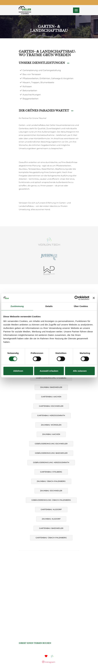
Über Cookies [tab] (81, 306)
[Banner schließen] (94, 298)
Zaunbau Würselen (51, 425)
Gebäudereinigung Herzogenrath (51, 462)
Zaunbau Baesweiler (51, 387)
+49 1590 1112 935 (30, 639)
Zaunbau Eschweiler (51, 491)
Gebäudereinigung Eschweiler (51, 444)
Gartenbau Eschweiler (51, 406)
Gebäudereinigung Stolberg (51, 378)
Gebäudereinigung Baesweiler (51, 453)
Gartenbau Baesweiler (51, 528)
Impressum (35, 293)
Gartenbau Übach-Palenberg (51, 538)
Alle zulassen (80, 371)
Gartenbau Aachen (51, 397)
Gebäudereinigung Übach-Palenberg (51, 500)
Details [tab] (49, 306)
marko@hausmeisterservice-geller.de (37, 627)
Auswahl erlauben (49, 371)
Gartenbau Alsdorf (51, 509)
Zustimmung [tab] (17, 306)
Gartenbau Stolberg (51, 472)
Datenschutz (50, 293)
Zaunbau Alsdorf (51, 519)
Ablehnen (18, 371)
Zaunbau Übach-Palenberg (51, 481)
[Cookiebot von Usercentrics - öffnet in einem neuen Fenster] (76, 298)
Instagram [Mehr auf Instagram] (48, 662)
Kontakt (63, 293)
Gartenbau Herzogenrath (51, 415)
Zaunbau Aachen (51, 434)
